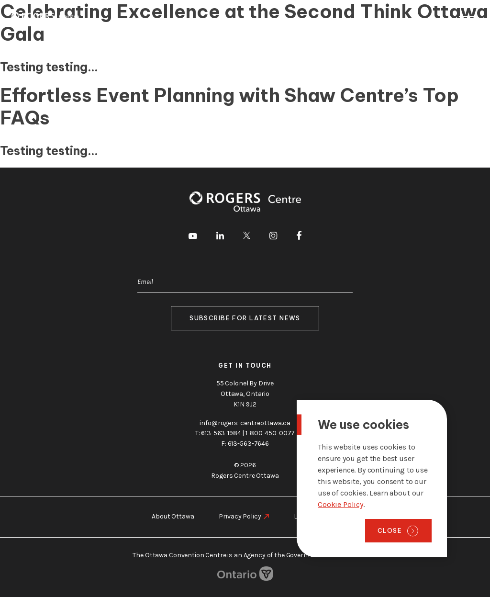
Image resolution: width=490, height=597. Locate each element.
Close (390, 530)
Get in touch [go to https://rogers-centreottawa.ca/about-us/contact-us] (245, 365)
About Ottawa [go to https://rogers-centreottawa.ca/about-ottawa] (173, 516)
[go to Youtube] (193, 237)
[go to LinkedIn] (220, 237)
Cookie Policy (340, 504)
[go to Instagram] (273, 237)
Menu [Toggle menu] (468, 19)
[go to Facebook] (299, 237)
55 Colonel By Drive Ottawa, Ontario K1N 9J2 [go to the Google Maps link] (245, 393)
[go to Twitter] (246, 237)
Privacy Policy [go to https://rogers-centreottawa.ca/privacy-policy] (240, 516)
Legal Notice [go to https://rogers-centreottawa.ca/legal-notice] (312, 516)
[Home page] (45, 18)
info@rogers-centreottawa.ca (245, 422)
